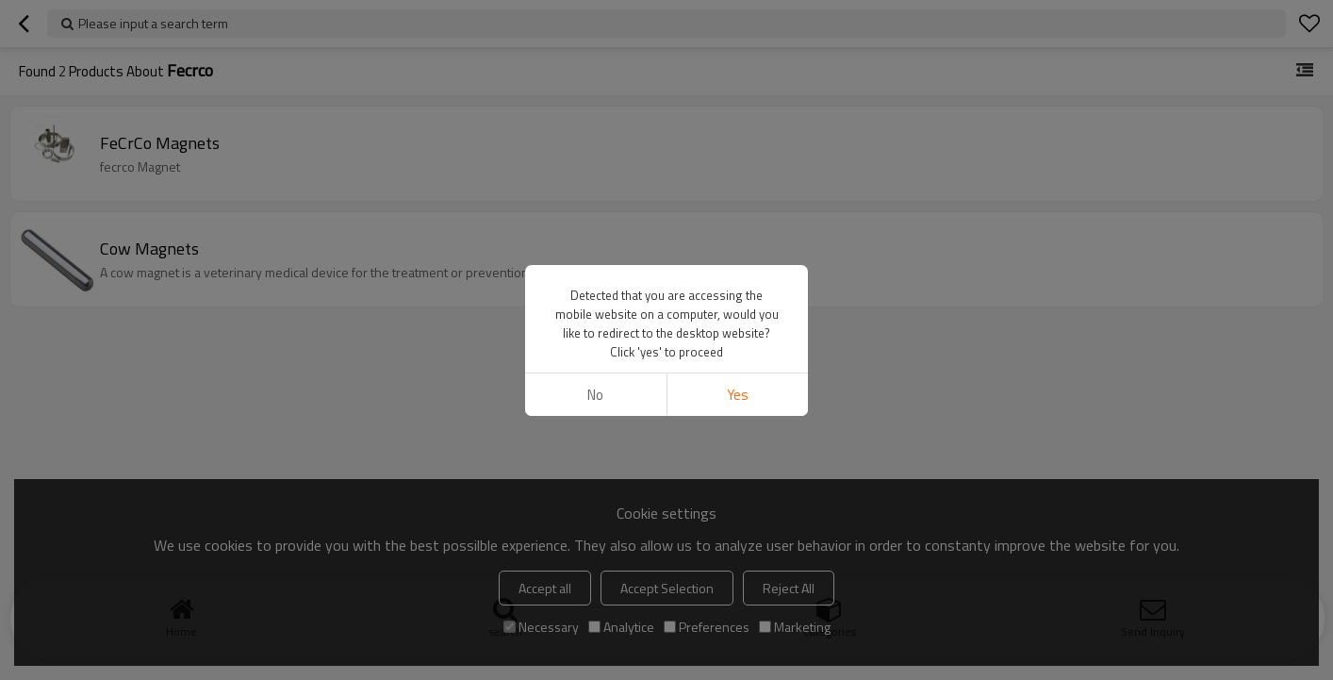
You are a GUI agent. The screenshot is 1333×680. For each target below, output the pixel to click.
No (595, 219)
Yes (738, 219)
